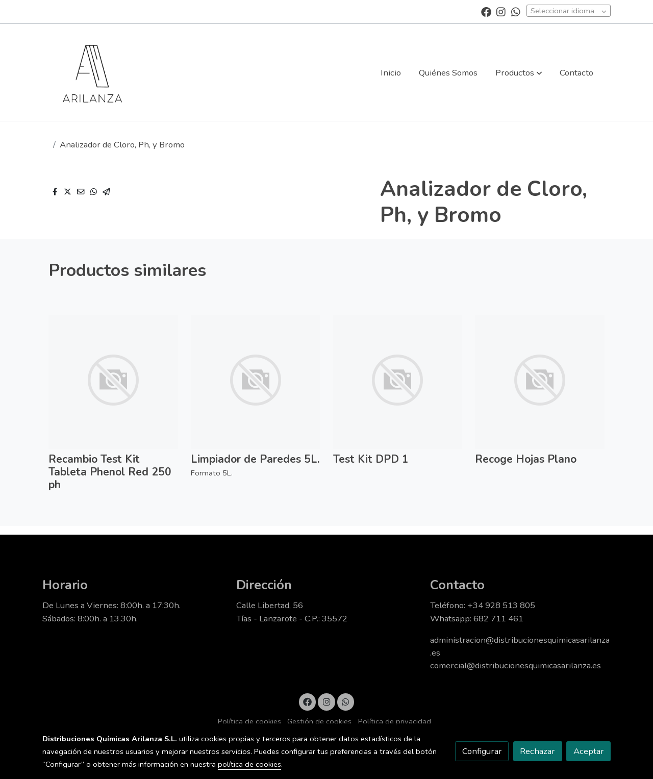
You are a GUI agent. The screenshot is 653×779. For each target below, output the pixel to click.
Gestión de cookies (319, 721)
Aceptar (588, 751)
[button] (519, 72)
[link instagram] (501, 11)
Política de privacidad (394, 721)
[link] (92, 72)
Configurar (482, 751)
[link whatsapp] (515, 11)
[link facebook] (486, 11)
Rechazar (537, 751)
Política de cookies (249, 721)
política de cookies (249, 764)
